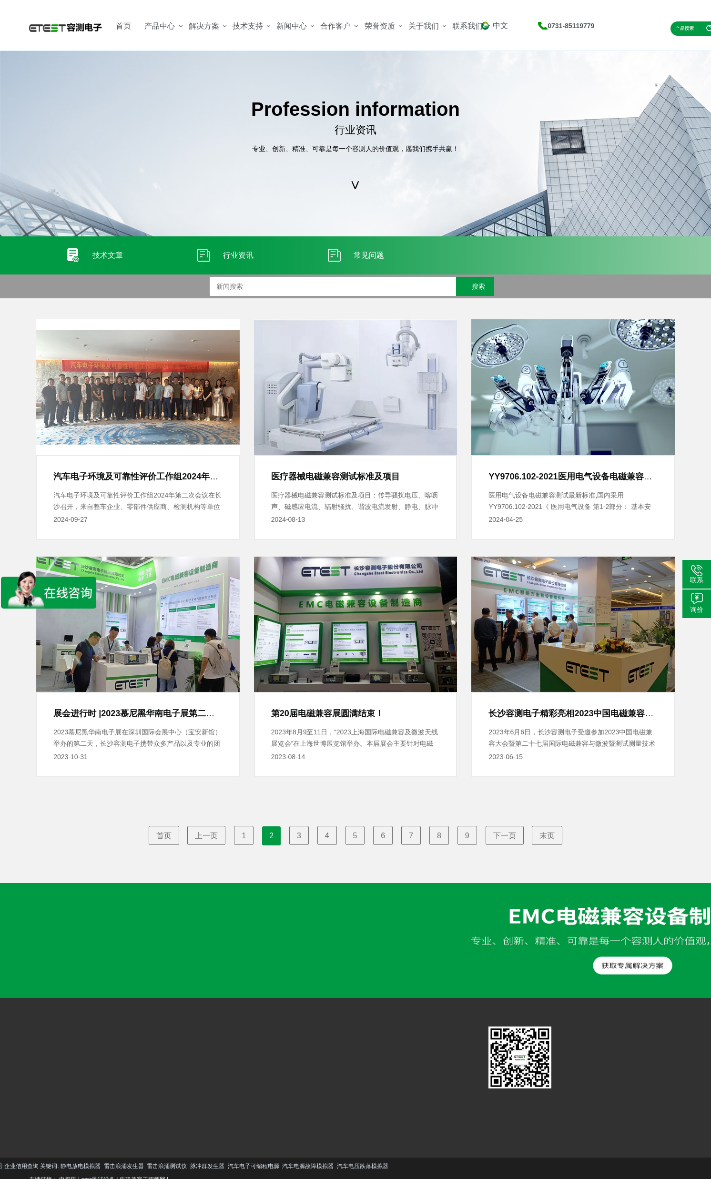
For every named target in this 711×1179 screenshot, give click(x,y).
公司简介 (249, 1066)
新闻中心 (291, 26)
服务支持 (182, 1066)
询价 (696, 609)
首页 (123, 26)
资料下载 (182, 1080)
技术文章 (216, 1066)
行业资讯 (216, 1080)
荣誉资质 (380, 26)
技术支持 (248, 26)
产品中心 (159, 26)
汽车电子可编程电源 (53, 1166)
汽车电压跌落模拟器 (162, 1166)
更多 (36, 1111)
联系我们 (467, 26)
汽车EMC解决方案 (121, 1053)
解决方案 (204, 26)
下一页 (504, 836)
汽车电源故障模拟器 (107, 1166)
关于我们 (423, 26)
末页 (547, 836)
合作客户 (335, 26)
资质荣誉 (249, 1080)
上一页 (206, 836)
